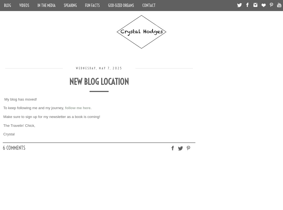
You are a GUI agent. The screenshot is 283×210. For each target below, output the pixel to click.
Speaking (70, 5)
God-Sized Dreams (121, 5)
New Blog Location (99, 82)
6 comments (14, 148)
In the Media (47, 5)
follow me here (77, 108)
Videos (24, 5)
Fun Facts (92, 5)
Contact (149, 5)
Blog (7, 5)
